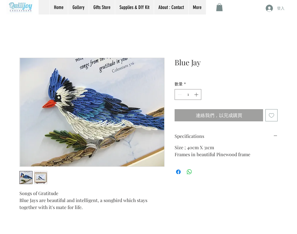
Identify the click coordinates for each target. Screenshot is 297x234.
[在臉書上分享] (178, 171)
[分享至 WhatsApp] (189, 171)
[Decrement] (179, 94)
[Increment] (196, 94)
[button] (219, 7)
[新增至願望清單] (271, 115)
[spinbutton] (188, 94)
